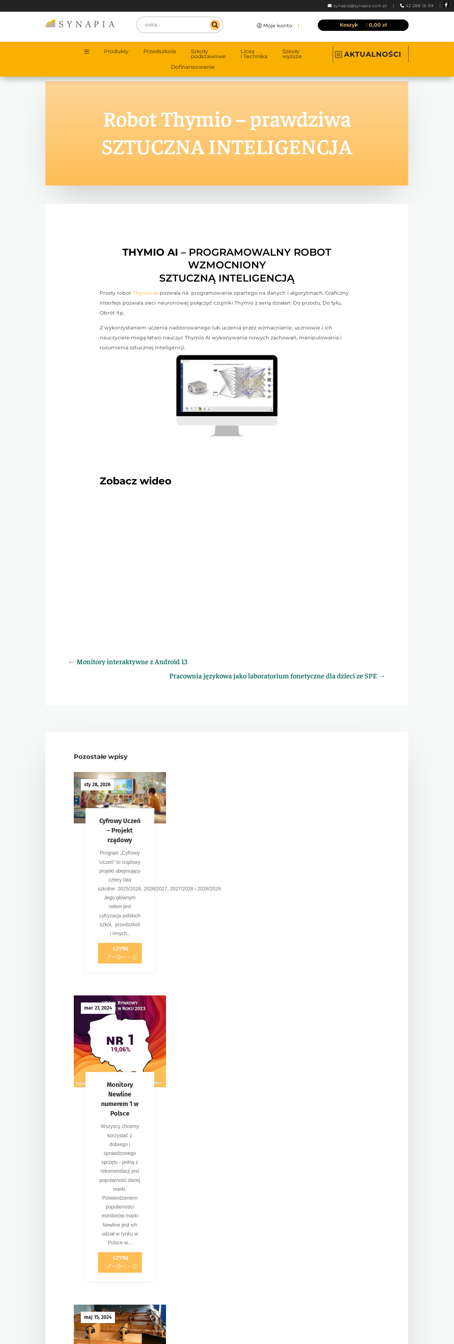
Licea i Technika (253, 54)
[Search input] (176, 25)
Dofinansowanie (193, 67)
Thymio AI (145, 293)
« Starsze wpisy (91, 1085)
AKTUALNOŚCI (373, 54)
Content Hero (293, 1328)
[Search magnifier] (215, 25)
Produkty (116, 52)
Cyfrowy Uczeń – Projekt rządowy (119, 830)
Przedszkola (159, 52)
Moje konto (277, 25)
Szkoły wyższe (291, 54)
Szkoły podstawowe (208, 54)
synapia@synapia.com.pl (360, 5)
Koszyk (349, 25)
